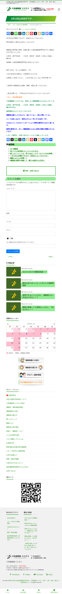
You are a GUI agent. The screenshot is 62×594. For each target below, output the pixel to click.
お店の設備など (11, 455)
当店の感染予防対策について (16, 399)
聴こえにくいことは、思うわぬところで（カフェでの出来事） (32, 153)
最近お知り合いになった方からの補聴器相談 (31, 524)
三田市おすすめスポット (14, 463)
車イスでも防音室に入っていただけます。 (25, 151)
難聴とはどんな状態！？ (18, 158)
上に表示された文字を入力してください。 (21, 242)
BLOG (38, 591)
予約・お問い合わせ (31, 171)
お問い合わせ (11, 471)
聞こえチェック (11, 419)
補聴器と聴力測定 (12, 427)
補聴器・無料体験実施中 (14, 407)
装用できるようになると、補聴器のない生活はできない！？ (31, 531)
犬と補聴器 (14, 149)
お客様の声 (10, 443)
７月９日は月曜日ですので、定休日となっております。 (29, 156)
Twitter (26, 575)
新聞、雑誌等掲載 (12, 459)
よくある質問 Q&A (12, 435)
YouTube (38, 575)
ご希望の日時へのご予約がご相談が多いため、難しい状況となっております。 (31, 546)
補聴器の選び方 (11, 415)
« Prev (10, 256)
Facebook (14, 575)
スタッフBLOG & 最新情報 (28, 29)
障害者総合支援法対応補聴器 (16, 447)
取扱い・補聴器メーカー (14, 431)
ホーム (8, 591)
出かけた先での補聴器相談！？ (31, 519)
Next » (51, 256)
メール (8, 221)
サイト (8, 230)
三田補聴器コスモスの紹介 (15, 403)
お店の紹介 (23, 591)
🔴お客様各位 (11, 395)
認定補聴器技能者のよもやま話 (17, 467)
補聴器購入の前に (12, 411)
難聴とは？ (10, 423)
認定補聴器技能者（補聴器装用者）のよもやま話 (13, 538)
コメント (10, 188)
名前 (7, 213)
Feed (49, 575)
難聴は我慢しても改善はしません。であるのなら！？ (31, 538)
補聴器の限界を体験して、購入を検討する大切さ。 (28, 160)
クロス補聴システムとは (14, 439)
